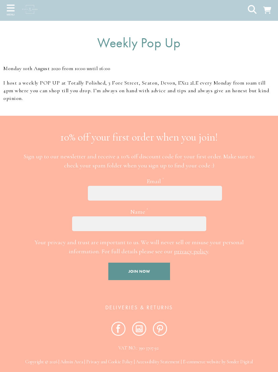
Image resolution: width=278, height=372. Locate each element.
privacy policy (191, 251)
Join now (139, 271)
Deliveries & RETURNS (139, 307)
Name (139, 211)
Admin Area (71, 362)
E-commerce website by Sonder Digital (218, 362)
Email (155, 181)
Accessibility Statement (158, 362)
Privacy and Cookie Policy (109, 362)
